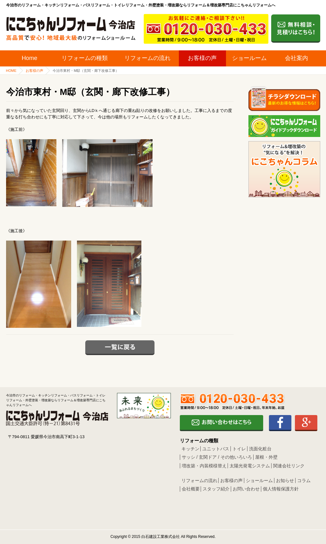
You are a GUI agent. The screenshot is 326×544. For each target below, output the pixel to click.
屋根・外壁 (266, 457)
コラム (304, 480)
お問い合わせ (246, 488)
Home (30, 58)
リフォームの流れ (147, 58)
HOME (11, 70)
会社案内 (296, 58)
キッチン (190, 448)
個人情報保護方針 (281, 488)
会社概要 (191, 488)
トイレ (239, 448)
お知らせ (285, 480)
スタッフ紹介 (216, 488)
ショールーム (249, 58)
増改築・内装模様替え (204, 465)
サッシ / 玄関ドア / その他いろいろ (217, 457)
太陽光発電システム (250, 465)
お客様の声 (202, 58)
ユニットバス (215, 448)
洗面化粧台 (260, 448)
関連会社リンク (289, 465)
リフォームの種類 (85, 58)
